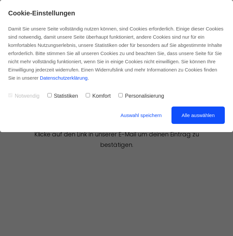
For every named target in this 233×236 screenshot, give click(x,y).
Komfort (98, 96)
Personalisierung (141, 96)
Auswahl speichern (141, 115)
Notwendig (24, 96)
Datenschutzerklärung (64, 78)
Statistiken (62, 96)
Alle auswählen (198, 115)
